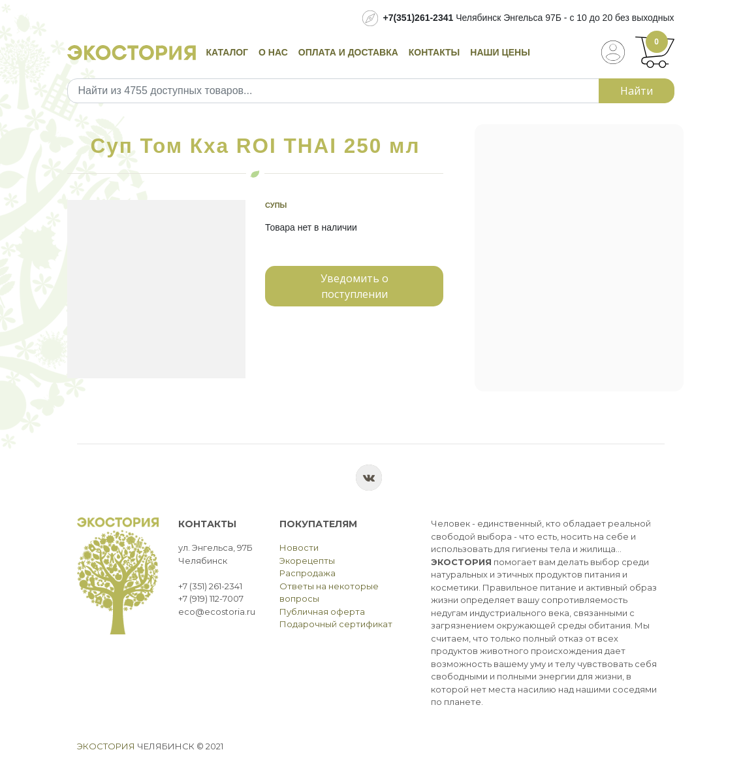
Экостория (106, 746)
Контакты (434, 52)
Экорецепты (307, 560)
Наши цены (500, 52)
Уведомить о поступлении (354, 286)
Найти (636, 91)
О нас (273, 52)
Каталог (227, 52)
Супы (276, 205)
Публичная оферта (322, 611)
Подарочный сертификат (335, 624)
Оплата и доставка (348, 52)
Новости (299, 547)
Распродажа (307, 573)
